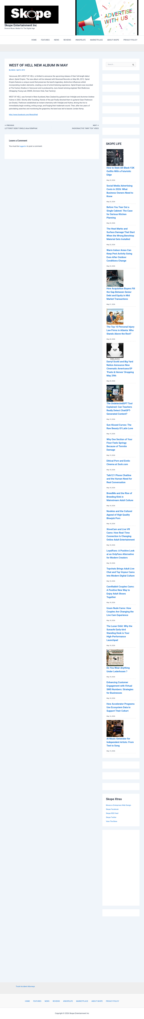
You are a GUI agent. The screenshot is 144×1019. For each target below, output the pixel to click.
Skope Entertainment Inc (20, 25)
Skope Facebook (112, 859)
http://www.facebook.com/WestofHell (24, 115)
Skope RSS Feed (112, 863)
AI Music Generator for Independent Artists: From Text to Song (120, 791)
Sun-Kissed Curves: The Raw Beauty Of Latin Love (118, 450)
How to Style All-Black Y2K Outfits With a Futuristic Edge (120, 172)
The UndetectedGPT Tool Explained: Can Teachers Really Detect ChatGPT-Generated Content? (120, 428)
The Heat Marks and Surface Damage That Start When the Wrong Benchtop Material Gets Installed (121, 236)
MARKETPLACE (80, 1001)
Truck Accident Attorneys (25, 986)
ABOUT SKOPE (94, 1001)
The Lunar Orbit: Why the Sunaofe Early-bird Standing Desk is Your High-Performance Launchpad (120, 675)
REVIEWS (56, 1001)
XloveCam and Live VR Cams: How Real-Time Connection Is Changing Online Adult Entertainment (120, 564)
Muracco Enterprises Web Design (119, 855)
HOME (31, 1001)
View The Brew (112, 871)
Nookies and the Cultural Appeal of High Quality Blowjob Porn (121, 543)
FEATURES (39, 1001)
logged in (23, 147)
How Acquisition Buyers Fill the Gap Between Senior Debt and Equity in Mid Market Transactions (119, 303)
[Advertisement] (123, 916)
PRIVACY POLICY (108, 1001)
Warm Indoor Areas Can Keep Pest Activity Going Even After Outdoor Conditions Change (121, 261)
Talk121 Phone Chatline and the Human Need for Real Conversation (121, 504)
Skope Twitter (111, 867)
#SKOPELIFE (67, 1001)
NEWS (48, 1001)
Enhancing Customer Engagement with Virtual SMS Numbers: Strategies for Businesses (120, 731)
